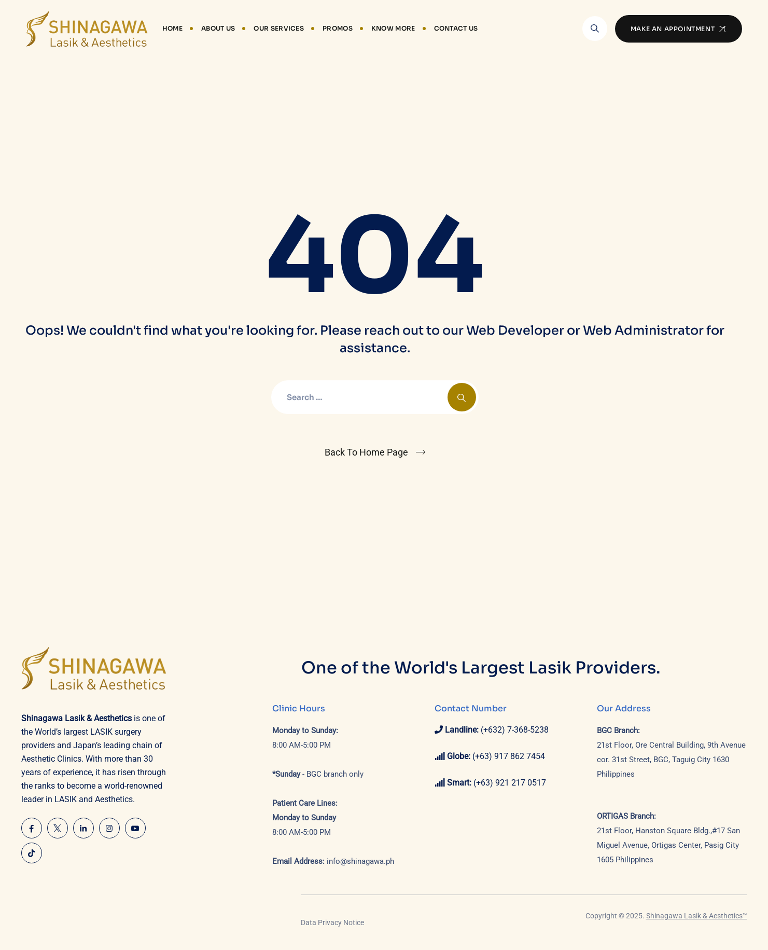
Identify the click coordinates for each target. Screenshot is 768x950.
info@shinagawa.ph (360, 861)
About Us (218, 28)
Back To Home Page (366, 452)
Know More (393, 28)
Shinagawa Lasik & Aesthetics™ (696, 916)
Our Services (279, 28)
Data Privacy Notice (332, 922)
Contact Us (456, 28)
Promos (338, 28)
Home (172, 28)
